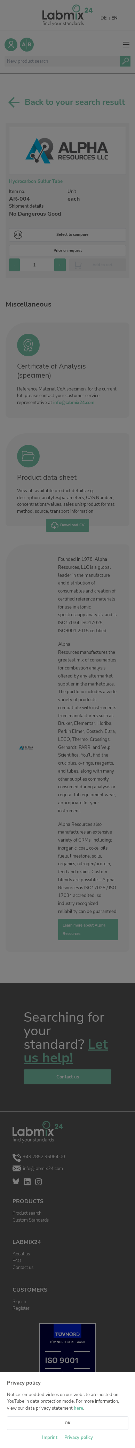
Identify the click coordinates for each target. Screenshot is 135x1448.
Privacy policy (78, 1437)
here (78, 1408)
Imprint (49, 1437)
